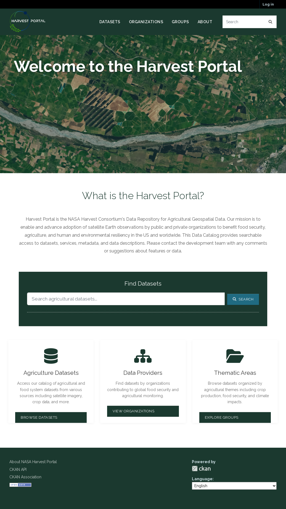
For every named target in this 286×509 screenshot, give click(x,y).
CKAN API (18, 469)
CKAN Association (25, 477)
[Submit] (270, 21)
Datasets (109, 22)
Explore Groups (222, 417)
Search (243, 299)
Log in (268, 4)
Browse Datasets (39, 417)
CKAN (201, 468)
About (205, 22)
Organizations (146, 22)
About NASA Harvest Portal (33, 462)
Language (202, 479)
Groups (180, 22)
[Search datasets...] (250, 21)
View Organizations (133, 411)
